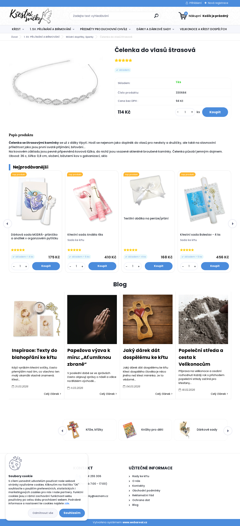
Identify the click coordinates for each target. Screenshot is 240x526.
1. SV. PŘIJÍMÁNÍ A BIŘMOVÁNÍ (50, 29)
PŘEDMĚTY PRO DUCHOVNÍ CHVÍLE (103, 29)
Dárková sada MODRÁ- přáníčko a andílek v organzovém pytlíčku (34, 236)
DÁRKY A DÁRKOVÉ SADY (154, 29)
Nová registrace (218, 3)
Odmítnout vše (43, 513)
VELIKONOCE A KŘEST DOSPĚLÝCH (203, 29)
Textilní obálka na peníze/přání (146, 218)
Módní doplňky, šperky (80, 37)
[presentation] (7, 223)
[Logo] (31, 16)
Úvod (14, 37)
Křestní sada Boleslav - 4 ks (200, 235)
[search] (156, 17)
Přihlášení (195, 3)
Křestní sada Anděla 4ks (85, 235)
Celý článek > (52, 394)
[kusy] (185, 112)
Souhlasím (72, 513)
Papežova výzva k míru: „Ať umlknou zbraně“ (89, 357)
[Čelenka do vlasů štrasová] (56, 81)
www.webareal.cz (135, 522)
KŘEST (16, 29)
